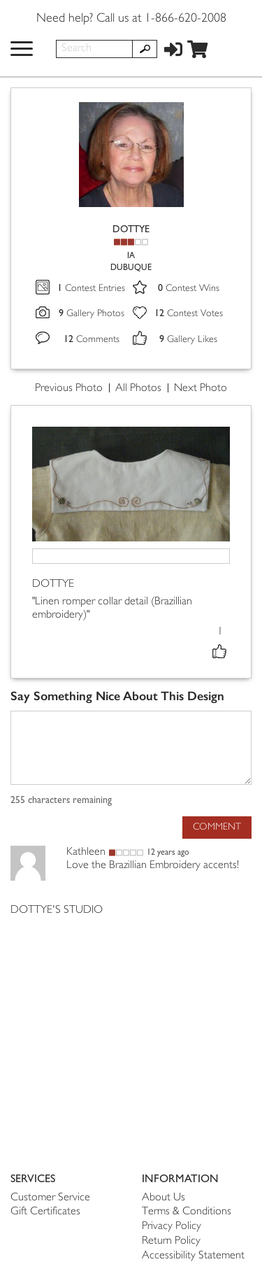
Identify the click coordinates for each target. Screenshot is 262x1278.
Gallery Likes (188, 339)
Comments (91, 339)
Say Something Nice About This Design (117, 696)
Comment (217, 827)
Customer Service (50, 1198)
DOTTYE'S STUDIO (56, 910)
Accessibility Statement (193, 1256)
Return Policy (171, 1241)
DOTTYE (131, 229)
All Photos (138, 388)
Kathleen (85, 852)
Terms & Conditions (186, 1212)
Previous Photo (69, 388)
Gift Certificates (45, 1212)
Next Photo (200, 388)
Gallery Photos (91, 313)
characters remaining (61, 800)
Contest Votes (188, 313)
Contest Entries (91, 288)
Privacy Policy (171, 1226)
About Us (163, 1198)
